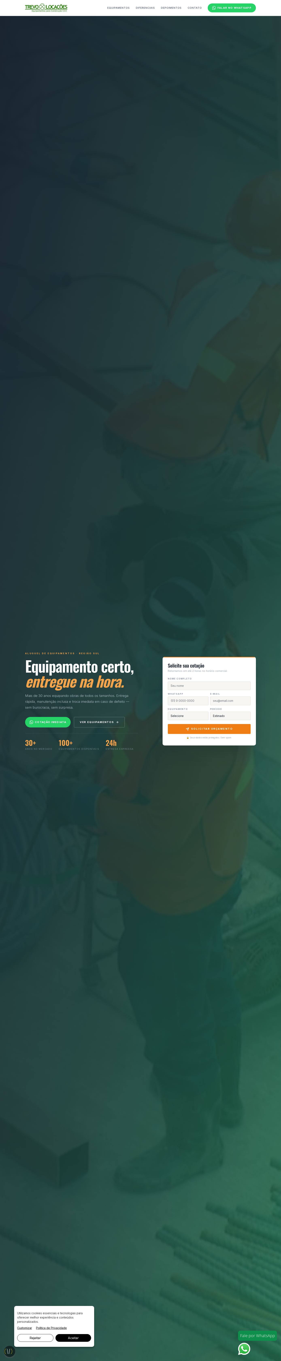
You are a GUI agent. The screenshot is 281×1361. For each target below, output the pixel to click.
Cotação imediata (48, 722)
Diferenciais (145, 7)
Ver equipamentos (99, 722)
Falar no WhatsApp (231, 8)
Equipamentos (118, 7)
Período (216, 709)
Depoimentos (171, 7)
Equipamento (178, 709)
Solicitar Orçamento (209, 728)
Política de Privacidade (51, 1328)
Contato (195, 7)
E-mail (215, 694)
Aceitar (73, 1338)
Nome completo (180, 678)
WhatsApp (175, 694)
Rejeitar (35, 1338)
